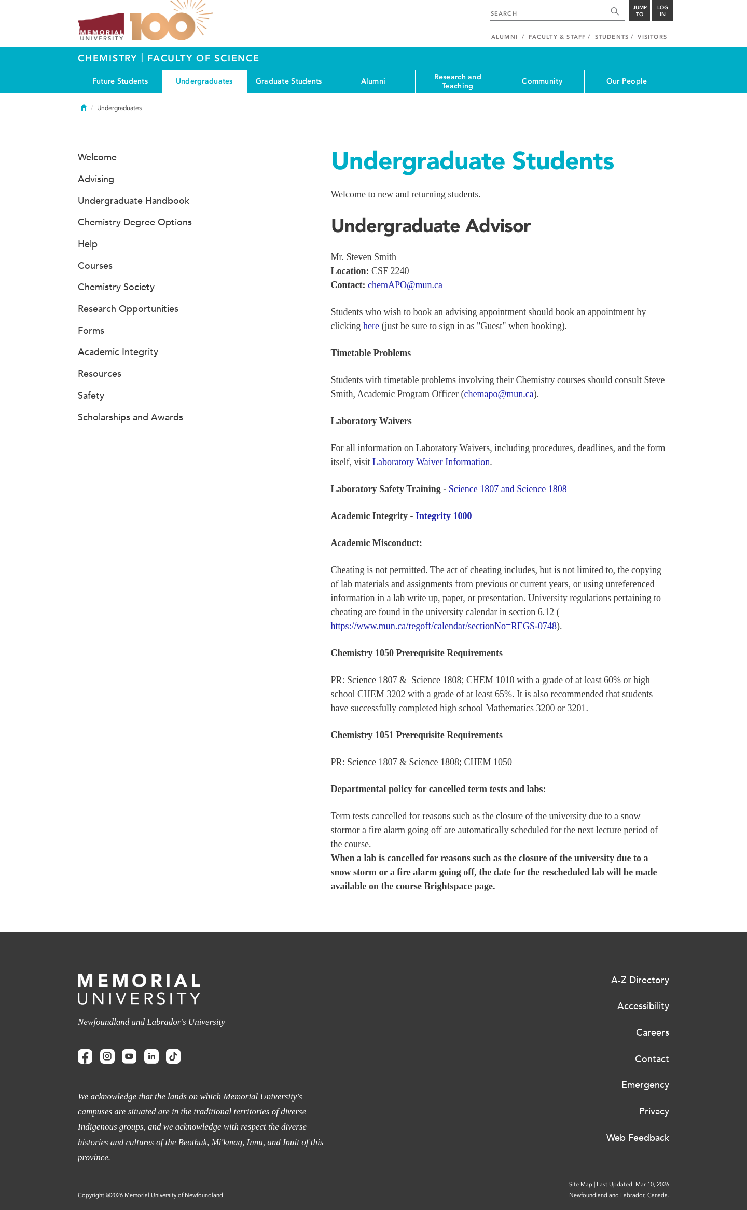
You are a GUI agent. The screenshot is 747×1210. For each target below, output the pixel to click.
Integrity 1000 (444, 516)
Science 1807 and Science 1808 (508, 489)
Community (542, 81)
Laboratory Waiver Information (431, 462)
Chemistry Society (116, 287)
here (371, 326)
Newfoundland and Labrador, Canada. (619, 1195)
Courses (95, 265)
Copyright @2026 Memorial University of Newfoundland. (151, 1195)
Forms (91, 330)
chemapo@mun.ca (499, 394)
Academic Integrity (118, 352)
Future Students (120, 81)
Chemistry (109, 58)
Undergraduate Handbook (133, 201)
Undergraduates (204, 81)
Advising (96, 179)
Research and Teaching (457, 81)
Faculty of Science (203, 58)
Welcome (97, 157)
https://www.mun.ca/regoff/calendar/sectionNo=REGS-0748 (444, 626)
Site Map (580, 1184)
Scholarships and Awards (130, 417)
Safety (91, 395)
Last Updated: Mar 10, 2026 (633, 1184)
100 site (171, 21)
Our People (626, 81)
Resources (99, 373)
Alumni (373, 81)
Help (88, 244)
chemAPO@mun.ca (405, 285)
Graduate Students (289, 81)
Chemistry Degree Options (135, 222)
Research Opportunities (128, 309)
